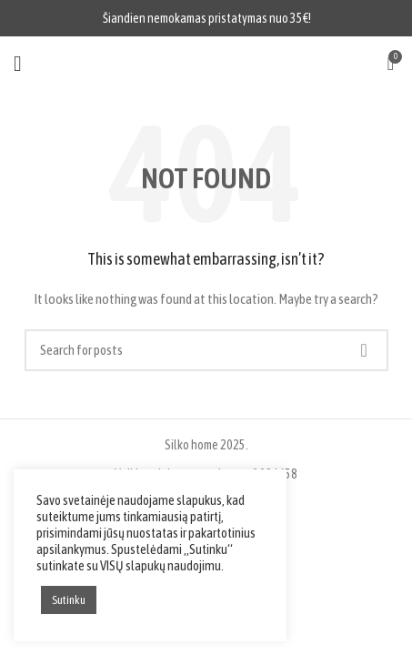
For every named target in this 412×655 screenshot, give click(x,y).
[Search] (206, 350)
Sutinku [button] (68, 600)
